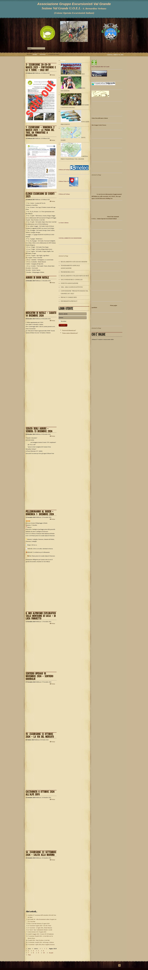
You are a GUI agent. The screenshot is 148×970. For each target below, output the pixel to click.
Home (35, 54)
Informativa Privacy (69, 301)
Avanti (51, 953)
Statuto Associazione (69, 283)
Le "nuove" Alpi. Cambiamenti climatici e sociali (40, 930)
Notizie (42, 54)
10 (44, 953)
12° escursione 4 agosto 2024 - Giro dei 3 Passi (39, 925)
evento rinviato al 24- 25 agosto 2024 (37, 932)
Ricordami (63, 321)
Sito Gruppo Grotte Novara (99, 125)
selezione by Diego (63, 256)
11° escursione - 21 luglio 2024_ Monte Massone (40, 928)
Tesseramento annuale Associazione (70, 267)
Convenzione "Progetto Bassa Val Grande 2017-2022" (74, 292)
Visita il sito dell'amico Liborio (100, 118)
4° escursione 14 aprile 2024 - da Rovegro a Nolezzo (41, 942)
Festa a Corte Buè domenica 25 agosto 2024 (39, 923)
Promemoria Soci (67, 272)
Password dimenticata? (69, 330)
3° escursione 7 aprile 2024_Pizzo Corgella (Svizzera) (41, 944)
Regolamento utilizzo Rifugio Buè (75, 276)
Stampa (52, 75)
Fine (29, 955)
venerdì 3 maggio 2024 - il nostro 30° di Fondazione (41, 934)
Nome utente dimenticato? (70, 333)
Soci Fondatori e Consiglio (71, 279)
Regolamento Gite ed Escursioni (74, 262)
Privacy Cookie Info (69, 297)
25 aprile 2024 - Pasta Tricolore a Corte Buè (39, 940)
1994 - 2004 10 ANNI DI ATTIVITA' (72, 287)
